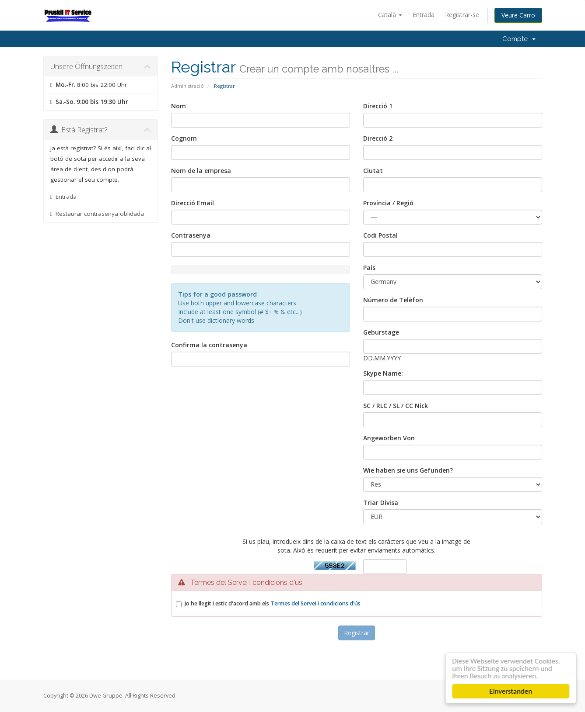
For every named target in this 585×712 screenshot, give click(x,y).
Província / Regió (388, 203)
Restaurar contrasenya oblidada (97, 214)
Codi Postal (380, 235)
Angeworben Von (389, 438)
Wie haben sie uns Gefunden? (408, 470)
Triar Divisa (380, 502)
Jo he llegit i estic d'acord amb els (273, 603)
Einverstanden (512, 691)
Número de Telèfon (393, 300)
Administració (187, 86)
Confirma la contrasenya (209, 345)
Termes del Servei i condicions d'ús (315, 603)
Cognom (184, 138)
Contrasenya (190, 235)
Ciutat (373, 170)
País (369, 267)
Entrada (423, 14)
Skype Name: (383, 373)
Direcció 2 (377, 138)
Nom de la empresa (201, 170)
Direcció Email (192, 203)
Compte (519, 39)
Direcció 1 (377, 106)
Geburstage (381, 332)
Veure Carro (518, 15)
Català (390, 14)
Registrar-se (462, 14)
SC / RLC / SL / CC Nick (395, 405)
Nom (178, 106)
